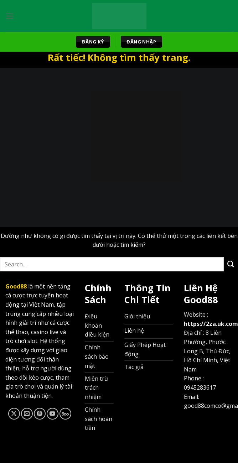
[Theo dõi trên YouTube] (52, 414)
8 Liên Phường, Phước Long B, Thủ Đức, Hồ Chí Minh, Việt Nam (207, 351)
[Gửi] (231, 264)
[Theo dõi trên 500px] (65, 414)
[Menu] (9, 16)
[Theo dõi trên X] (14, 414)
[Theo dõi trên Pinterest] (40, 414)
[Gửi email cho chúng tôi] (27, 414)
